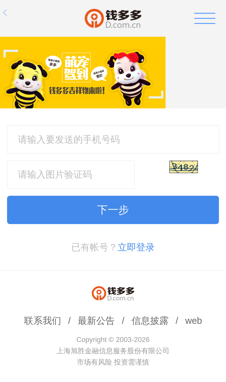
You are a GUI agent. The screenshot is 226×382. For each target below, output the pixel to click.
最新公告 (96, 320)
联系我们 (42, 320)
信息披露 (150, 320)
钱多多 (113, 18)
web (193, 320)
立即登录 (136, 247)
